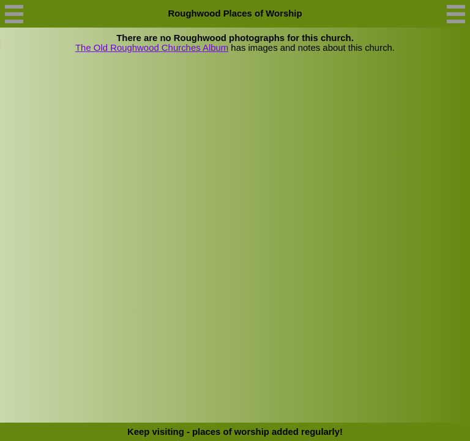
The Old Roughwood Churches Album (151, 48)
